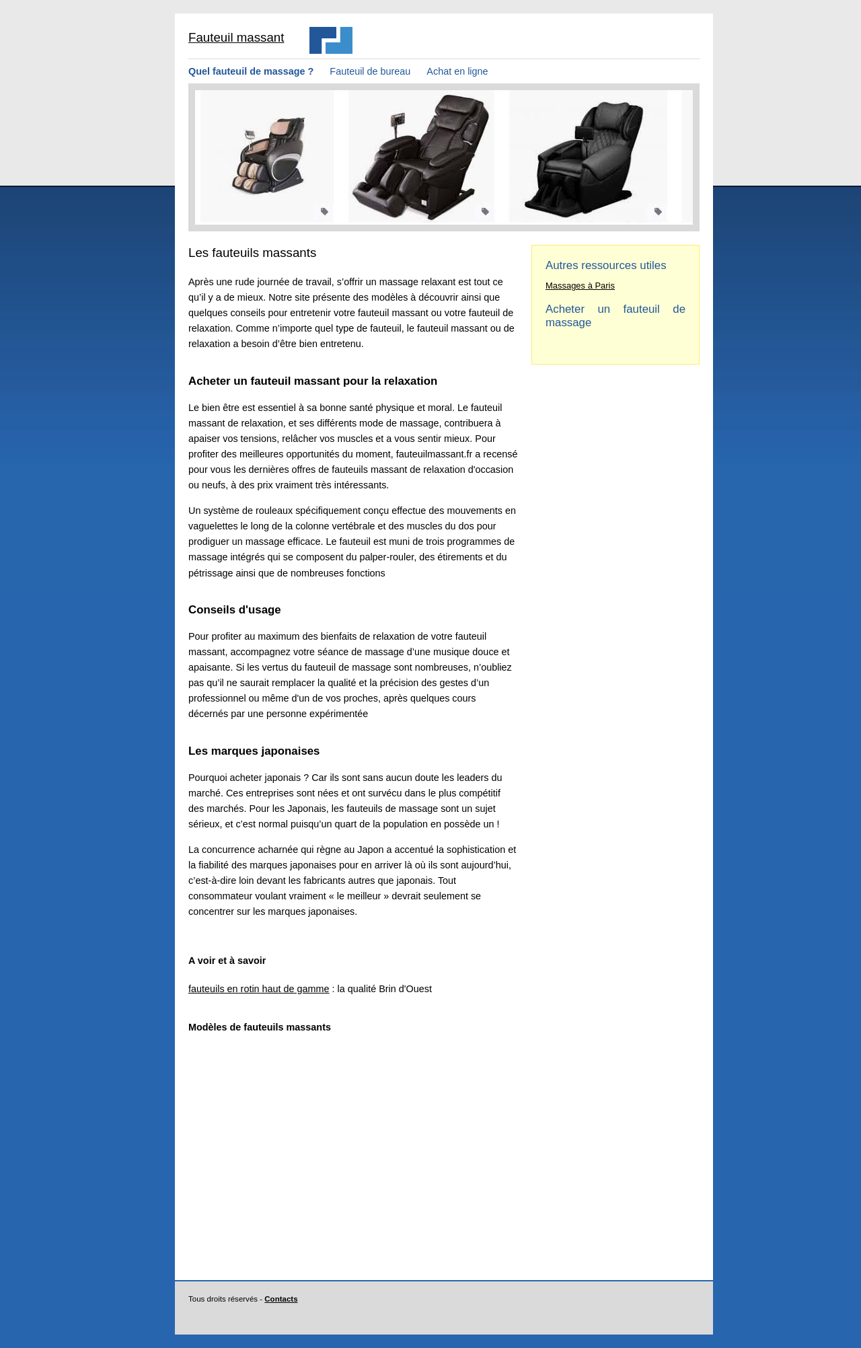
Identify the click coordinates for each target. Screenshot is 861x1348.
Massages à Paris (580, 285)
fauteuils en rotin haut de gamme (259, 988)
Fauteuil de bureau (370, 71)
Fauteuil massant (236, 37)
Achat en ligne (457, 71)
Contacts (280, 1299)
